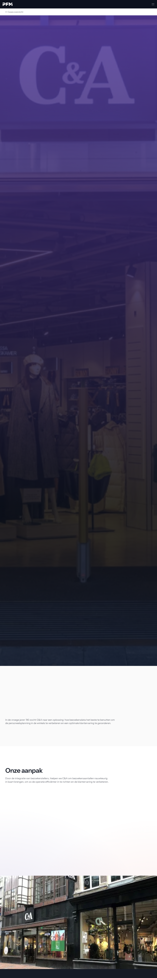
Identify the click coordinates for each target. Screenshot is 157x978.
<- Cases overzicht (14, 12)
